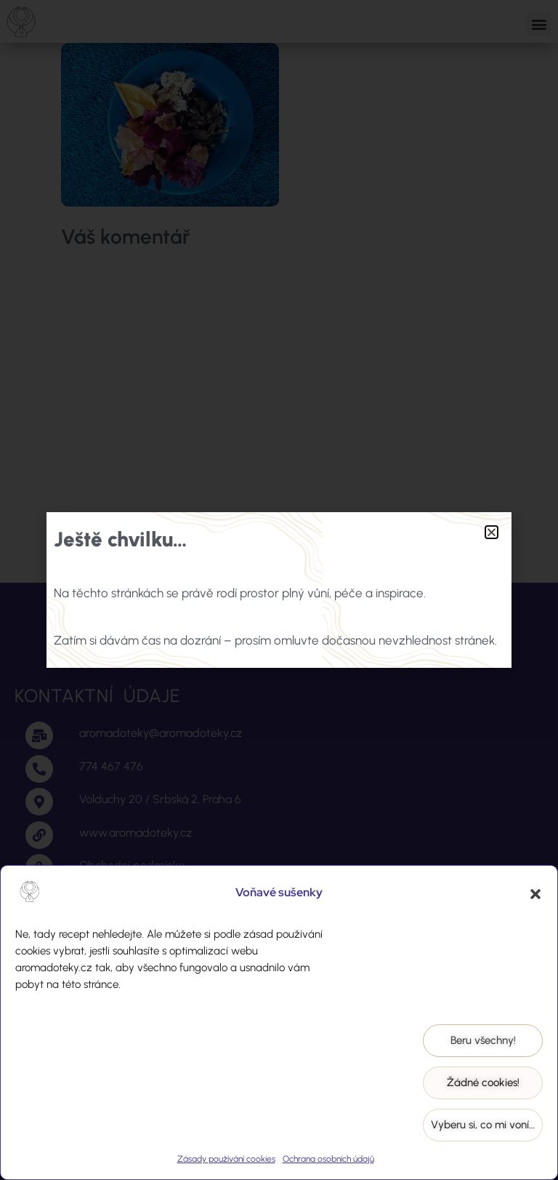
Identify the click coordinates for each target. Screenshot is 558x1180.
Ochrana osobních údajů (328, 1159)
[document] (279, 590)
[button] (535, 894)
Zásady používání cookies (226, 1159)
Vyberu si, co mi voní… (483, 1124)
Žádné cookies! (483, 1082)
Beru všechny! (483, 1040)
